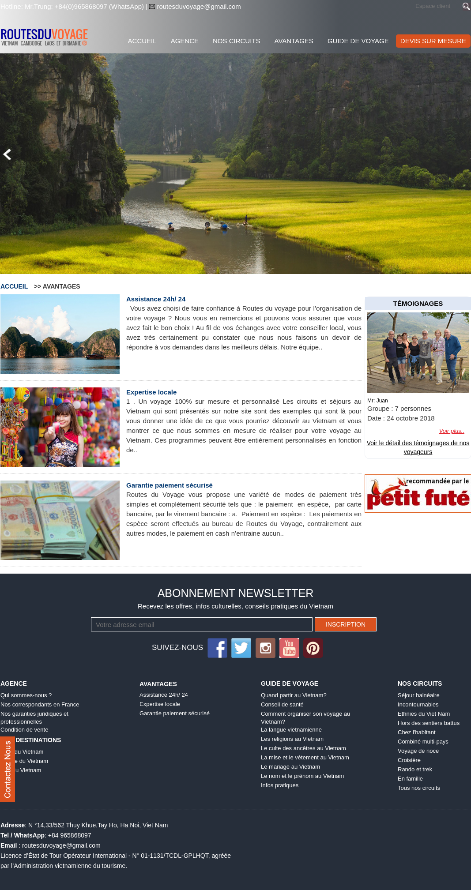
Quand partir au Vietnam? (294, 695)
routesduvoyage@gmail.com (198, 6)
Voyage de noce (418, 750)
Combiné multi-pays (423, 741)
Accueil (142, 41)
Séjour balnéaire (419, 695)
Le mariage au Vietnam (290, 766)
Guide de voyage (358, 41)
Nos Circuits (236, 41)
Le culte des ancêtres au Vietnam (303, 748)
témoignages (418, 303)
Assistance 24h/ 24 (155, 299)
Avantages (294, 41)
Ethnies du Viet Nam (424, 713)
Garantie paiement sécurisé (169, 485)
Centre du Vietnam (24, 761)
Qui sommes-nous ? (26, 695)
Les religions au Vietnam (292, 739)
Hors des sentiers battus (429, 723)
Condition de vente (24, 729)
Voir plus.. (451, 431)
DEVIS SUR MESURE (433, 41)
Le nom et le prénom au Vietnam (302, 776)
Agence (185, 41)
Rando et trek (415, 769)
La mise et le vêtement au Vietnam (305, 757)
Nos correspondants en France (39, 704)
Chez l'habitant (417, 732)
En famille (410, 778)
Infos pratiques (279, 785)
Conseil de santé (282, 704)
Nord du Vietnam (21, 751)
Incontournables (418, 704)
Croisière (409, 760)
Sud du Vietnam (20, 770)
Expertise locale (151, 392)
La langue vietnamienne (291, 729)
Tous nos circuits (419, 788)
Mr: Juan (377, 401)
